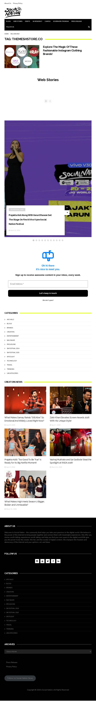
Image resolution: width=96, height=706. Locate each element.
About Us (7, 3)
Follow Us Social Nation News (20, 683)
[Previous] (6, 102)
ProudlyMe (11, 346)
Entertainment (13, 338)
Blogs (8, 21)
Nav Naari (11, 342)
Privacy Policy (17, 3)
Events (27, 21)
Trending (10, 371)
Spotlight (11, 358)
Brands (10, 330)
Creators (10, 334)
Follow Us (10, 27)
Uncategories (12, 375)
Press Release (76, 21)
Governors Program (61, 21)
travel (9, 367)
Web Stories (17, 21)
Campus (48, 21)
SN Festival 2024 (17, 207)
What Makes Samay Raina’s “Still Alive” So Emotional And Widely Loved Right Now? (24, 429)
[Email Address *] (48, 285)
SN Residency (37, 21)
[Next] (89, 102)
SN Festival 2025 (13, 354)
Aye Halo (10, 321)
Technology (12, 363)
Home (6, 34)
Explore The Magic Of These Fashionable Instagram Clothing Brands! (62, 50)
